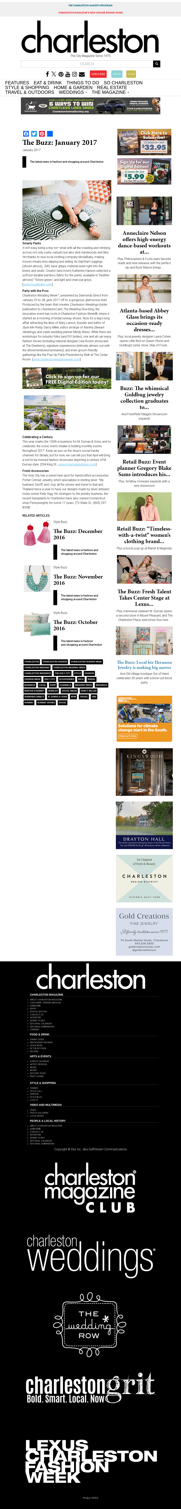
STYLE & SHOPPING (27, 87)
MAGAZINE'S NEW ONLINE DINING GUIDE (90, 12)
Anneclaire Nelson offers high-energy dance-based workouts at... (144, 242)
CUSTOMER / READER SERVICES (45, 1002)
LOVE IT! (34, 1100)
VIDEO (33, 1110)
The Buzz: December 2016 (77, 534)
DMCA (95, 1498)
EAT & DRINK (48, 82)
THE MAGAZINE (110, 92)
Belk (81, 679)
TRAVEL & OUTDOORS (29, 92)
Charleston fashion (55, 661)
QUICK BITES (36, 1045)
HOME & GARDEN (73, 87)
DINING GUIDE (37, 1039)
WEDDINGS (73, 92)
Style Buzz (60, 522)
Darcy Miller (88, 691)
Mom (73, 697)
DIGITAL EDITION (38, 1011)
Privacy (86, 1498)
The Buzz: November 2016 (78, 580)
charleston (32, 661)
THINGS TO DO (82, 82)
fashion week (33, 679)
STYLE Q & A (36, 1091)
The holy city (62, 673)
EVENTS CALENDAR (39, 1061)
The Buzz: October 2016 (75, 625)
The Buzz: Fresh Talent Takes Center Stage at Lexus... (144, 597)
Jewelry (53, 691)
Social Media (69, 691)
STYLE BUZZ (36, 1097)
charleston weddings (38, 673)
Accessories (66, 679)
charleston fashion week (86, 661)
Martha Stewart (34, 691)
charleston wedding (37, 667)
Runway (29, 702)
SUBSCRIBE (98, 74)
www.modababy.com (37, 284)
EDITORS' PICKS (38, 1073)
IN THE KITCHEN (38, 1048)
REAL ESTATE (112, 87)
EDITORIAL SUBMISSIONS (42, 1026)
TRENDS (34, 1088)
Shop (53, 685)
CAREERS (34, 1029)
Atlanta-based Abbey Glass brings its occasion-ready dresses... (144, 320)
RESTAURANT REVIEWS (41, 1042)
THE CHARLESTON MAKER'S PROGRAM (91, 5)
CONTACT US (36, 1014)
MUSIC (33, 1067)
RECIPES (34, 1051)
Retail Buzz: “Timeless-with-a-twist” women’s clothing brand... (144, 535)
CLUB (131, 74)
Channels (65, 685)
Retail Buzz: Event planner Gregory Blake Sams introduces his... (144, 468)
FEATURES (17, 82)
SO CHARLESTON (123, 82)
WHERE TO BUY (37, 1020)
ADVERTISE (35, 1017)
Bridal (92, 679)
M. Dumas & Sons (57, 697)
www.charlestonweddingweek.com (56, 359)
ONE (94, 697)
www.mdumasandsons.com (77, 464)
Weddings (101, 685)
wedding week (83, 685)
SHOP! (117, 74)
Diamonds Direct (34, 697)
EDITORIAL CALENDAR (41, 1023)
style (77, 673)
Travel (84, 697)
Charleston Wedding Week (69, 667)
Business (30, 685)
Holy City (49, 679)
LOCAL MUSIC (37, 1116)
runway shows (46, 702)
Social (63, 702)
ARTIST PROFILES (38, 1064)
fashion (89, 673)
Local (42, 685)
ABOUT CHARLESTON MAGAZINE (46, 999)
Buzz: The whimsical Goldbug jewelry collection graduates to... (144, 397)
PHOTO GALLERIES (39, 1113)
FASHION (34, 1094)
